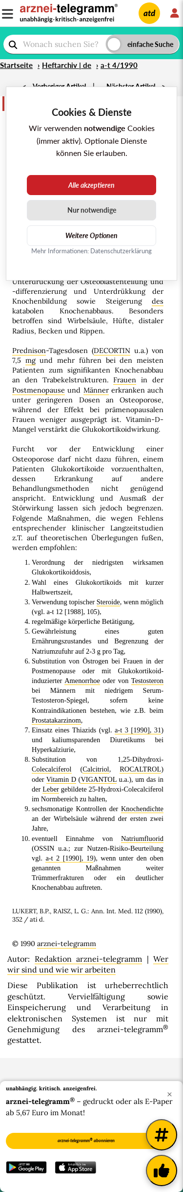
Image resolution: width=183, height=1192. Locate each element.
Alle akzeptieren (91, 185)
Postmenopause (38, 390)
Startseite (16, 65)
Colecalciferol (52, 769)
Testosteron (147, 680)
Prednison (29, 350)
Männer (96, 390)
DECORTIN (112, 350)
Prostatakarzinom (56, 720)
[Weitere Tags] (161, 1134)
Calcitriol (95, 769)
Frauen (124, 379)
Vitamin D (61, 779)
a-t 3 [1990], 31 (138, 730)
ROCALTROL (140, 769)
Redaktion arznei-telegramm (88, 959)
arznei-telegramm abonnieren (86, 1140)
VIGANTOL (99, 779)
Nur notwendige (91, 210)
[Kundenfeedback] (161, 1170)
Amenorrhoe (82, 680)
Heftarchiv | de (66, 65)
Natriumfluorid (142, 838)
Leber (50, 789)
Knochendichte (142, 809)
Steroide (108, 602)
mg (30, 360)
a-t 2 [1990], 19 (69, 858)
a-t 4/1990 (119, 65)
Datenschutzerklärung (121, 251)
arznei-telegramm (66, 943)
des (157, 301)
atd (149, 13)
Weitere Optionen (91, 235)
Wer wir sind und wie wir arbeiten (87, 964)
